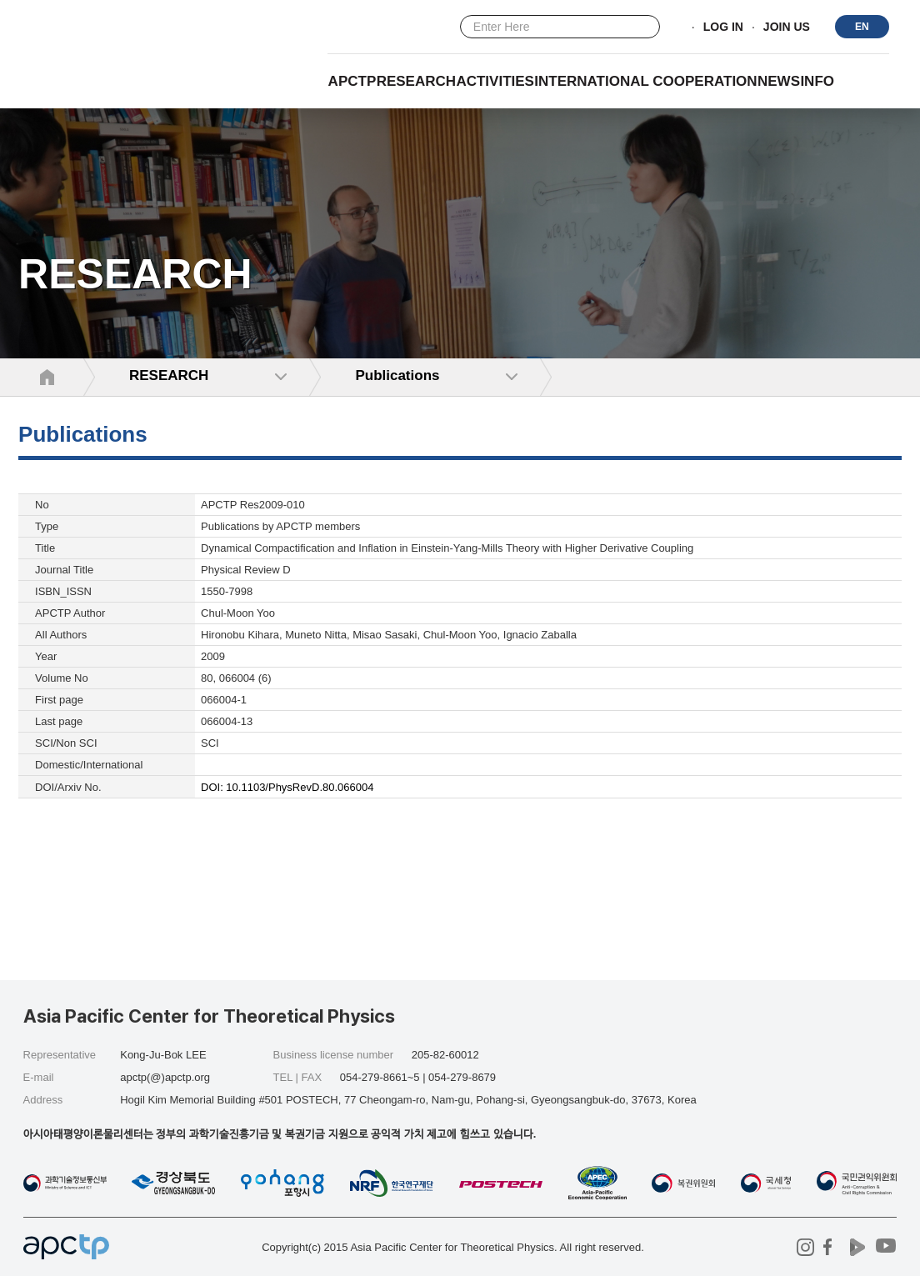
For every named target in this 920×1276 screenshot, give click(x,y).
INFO (817, 81)
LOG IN (723, 27)
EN (862, 27)
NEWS (779, 81)
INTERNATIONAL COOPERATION (645, 81)
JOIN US (786, 27)
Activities (495, 81)
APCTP (352, 81)
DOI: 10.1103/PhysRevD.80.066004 (287, 787)
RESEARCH (416, 81)
